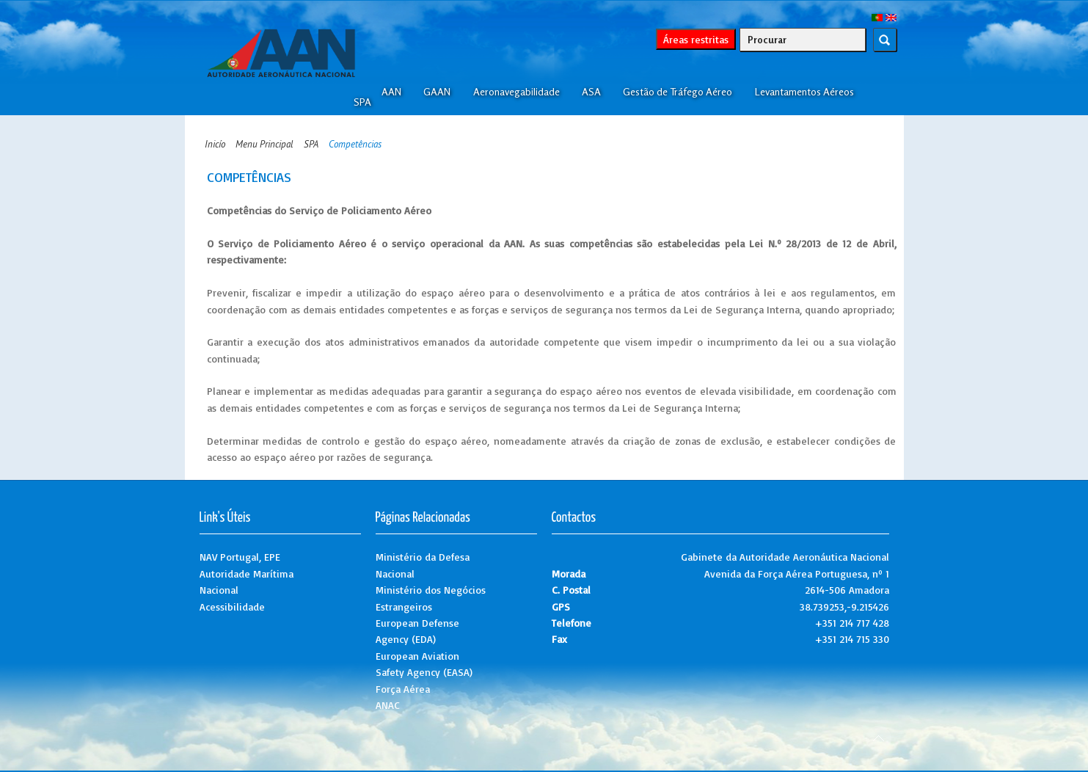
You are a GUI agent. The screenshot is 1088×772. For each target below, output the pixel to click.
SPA (362, 102)
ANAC (388, 705)
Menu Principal (264, 144)
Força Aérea (403, 688)
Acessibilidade (232, 606)
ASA (591, 92)
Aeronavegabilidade (516, 92)
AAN (391, 92)
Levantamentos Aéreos (804, 92)
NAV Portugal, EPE (240, 556)
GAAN (436, 92)
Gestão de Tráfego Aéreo (677, 92)
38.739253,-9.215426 (844, 606)
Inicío (215, 144)
